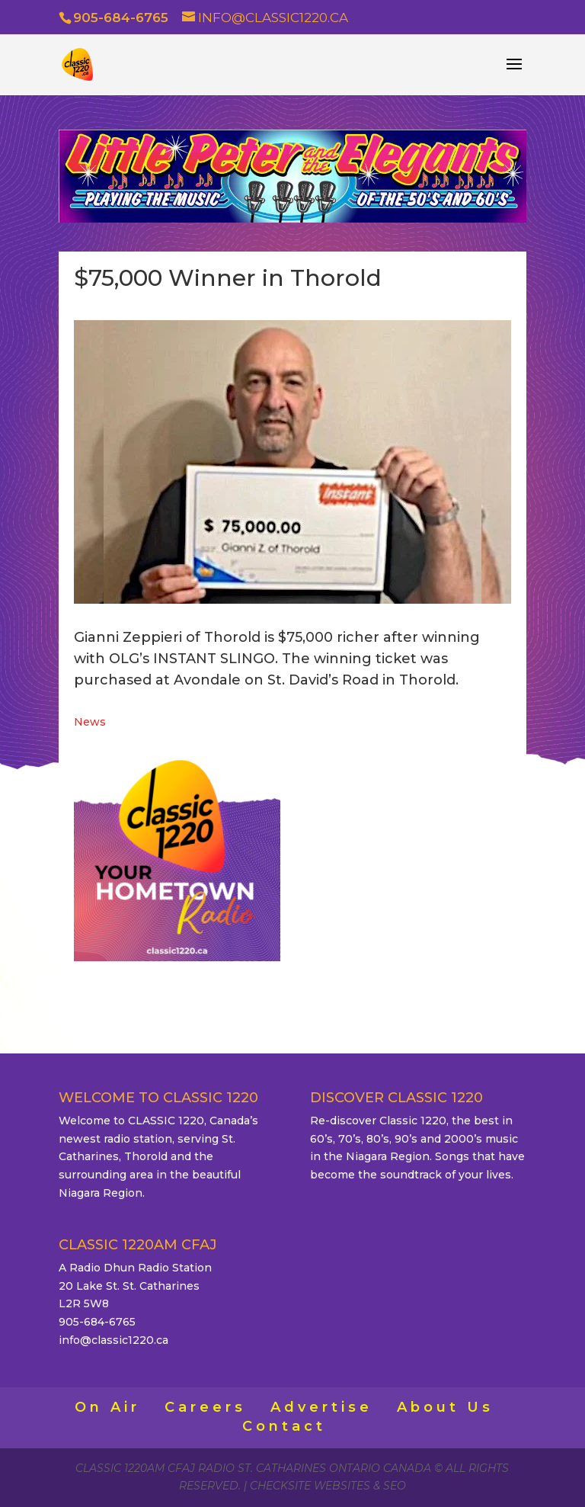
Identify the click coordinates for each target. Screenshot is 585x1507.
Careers (205, 1407)
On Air (107, 1407)
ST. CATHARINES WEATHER (408, 811)
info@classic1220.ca (113, 1340)
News (90, 722)
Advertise (321, 1407)
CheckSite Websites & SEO (328, 1486)
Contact (284, 1426)
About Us (445, 1407)
